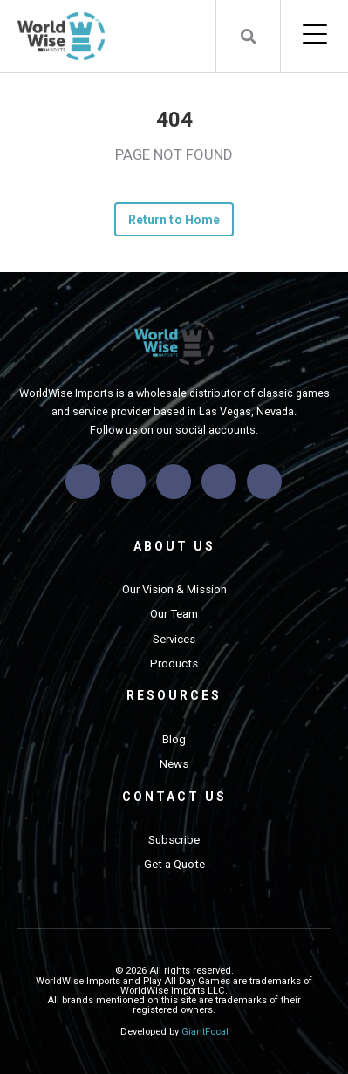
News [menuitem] (174, 763)
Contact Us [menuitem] (174, 797)
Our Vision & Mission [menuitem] (174, 589)
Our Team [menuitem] (174, 613)
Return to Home (174, 220)
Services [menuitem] (174, 639)
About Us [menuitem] (174, 546)
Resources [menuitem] (174, 695)
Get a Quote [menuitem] (174, 864)
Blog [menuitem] (174, 739)
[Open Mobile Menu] (314, 35)
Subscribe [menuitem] (174, 839)
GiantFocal (205, 1031)
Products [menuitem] (174, 663)
